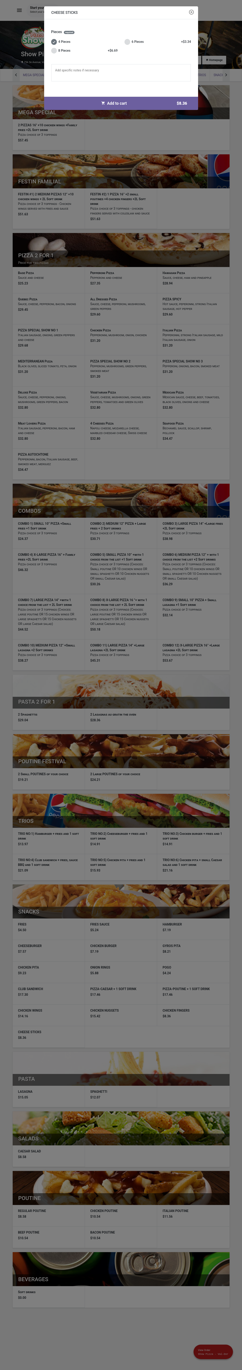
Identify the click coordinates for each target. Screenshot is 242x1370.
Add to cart (146, 103)
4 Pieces (60, 41)
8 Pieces (84, 50)
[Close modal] (191, 12)
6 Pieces (158, 41)
